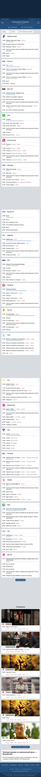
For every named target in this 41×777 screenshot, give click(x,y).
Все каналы (5, 765)
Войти (37, 765)
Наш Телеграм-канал (26, 769)
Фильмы (20, 765)
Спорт (32, 765)
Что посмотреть (27, 27)
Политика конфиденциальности (20, 771)
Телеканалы (12, 27)
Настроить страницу (27, 31)
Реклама (17, 769)
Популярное (13, 765)
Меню (38, 36)
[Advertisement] (20, 198)
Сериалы (27, 765)
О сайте (12, 769)
